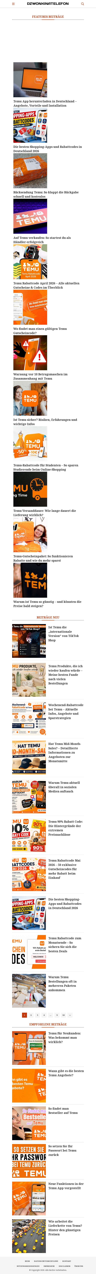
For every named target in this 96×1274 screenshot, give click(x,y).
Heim (27, 1261)
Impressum (49, 1266)
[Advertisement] (48, 40)
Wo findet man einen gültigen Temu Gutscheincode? (40, 331)
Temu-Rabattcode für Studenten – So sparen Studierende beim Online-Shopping (45, 467)
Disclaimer (64, 1266)
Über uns (78, 1266)
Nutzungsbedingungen (28, 1266)
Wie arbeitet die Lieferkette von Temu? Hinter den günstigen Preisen (65, 1227)
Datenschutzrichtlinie (46, 1261)
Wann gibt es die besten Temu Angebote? (66, 1073)
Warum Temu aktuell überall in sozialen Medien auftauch (64, 787)
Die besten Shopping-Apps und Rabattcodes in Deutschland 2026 (47, 149)
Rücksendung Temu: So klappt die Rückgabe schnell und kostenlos (46, 194)
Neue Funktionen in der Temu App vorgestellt (66, 1186)
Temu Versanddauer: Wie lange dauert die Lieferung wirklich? (44, 513)
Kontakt (66, 1261)
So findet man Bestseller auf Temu (63, 1111)
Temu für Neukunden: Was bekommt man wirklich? (64, 1037)
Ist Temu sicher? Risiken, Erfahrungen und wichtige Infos (45, 422)
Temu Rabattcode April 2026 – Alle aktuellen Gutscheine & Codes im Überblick (46, 285)
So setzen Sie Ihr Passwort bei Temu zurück (62, 1150)
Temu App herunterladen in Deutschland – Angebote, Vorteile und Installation (45, 103)
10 (63, 1015)
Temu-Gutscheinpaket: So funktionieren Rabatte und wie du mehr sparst (43, 558)
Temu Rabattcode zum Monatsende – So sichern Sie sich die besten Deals (64, 944)
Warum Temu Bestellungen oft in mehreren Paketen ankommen (62, 983)
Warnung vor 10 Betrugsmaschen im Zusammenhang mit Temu (40, 376)
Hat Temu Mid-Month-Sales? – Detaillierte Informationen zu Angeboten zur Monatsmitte (64, 752)
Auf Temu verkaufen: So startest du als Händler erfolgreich (42, 240)
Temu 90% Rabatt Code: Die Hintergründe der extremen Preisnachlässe (65, 828)
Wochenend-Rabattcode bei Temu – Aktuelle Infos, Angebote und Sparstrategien (65, 711)
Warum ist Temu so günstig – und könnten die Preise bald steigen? (47, 604)
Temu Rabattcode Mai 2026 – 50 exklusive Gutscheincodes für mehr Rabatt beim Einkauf (64, 869)
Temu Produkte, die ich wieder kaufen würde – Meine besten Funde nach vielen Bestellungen (65, 674)
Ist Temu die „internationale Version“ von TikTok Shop (63, 633)
